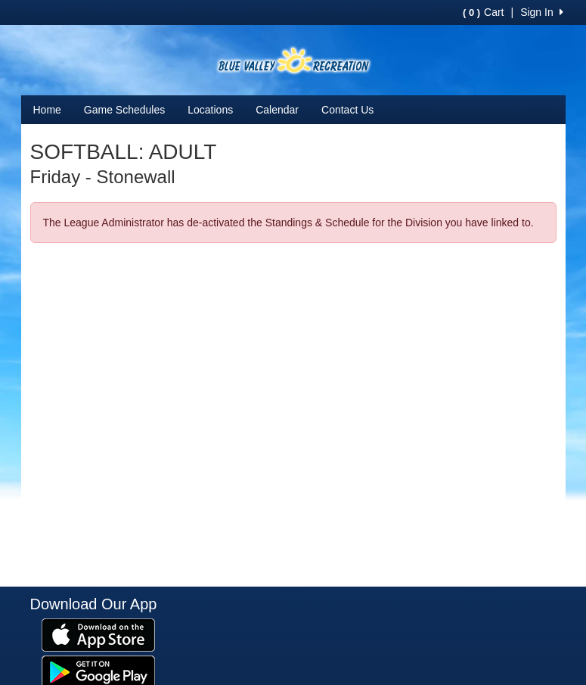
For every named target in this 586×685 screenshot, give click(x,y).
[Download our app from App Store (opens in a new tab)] (98, 633)
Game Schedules (124, 110)
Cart (483, 12)
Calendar (277, 110)
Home (47, 110)
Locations (210, 110)
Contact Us (347, 110)
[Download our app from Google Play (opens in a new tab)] (98, 671)
